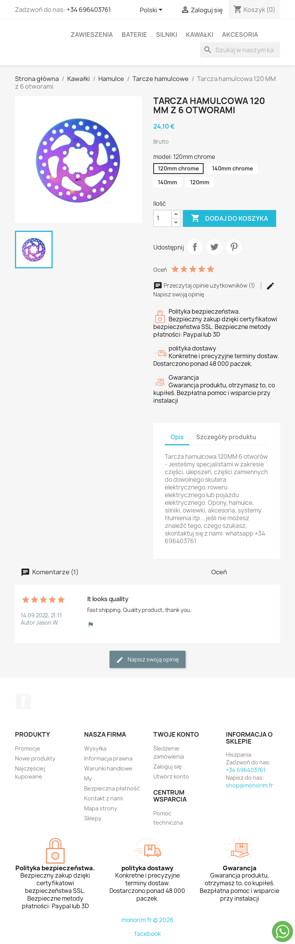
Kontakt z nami (103, 798)
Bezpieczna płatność (112, 788)
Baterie (134, 34)
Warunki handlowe (108, 768)
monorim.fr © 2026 (147, 920)
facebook (147, 934)
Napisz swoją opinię (147, 660)
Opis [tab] (177, 437)
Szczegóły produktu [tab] (226, 437)
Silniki (166, 34)
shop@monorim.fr (249, 785)
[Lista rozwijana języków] (152, 10)
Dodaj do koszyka (229, 218)
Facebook (23, 701)
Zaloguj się (167, 766)
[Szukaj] (240, 50)
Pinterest (234, 247)
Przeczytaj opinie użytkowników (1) (204, 285)
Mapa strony (100, 808)
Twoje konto (176, 734)
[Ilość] (162, 218)
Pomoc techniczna (168, 818)
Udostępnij (194, 247)
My (88, 778)
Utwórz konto (171, 776)
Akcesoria (240, 34)
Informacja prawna (108, 758)
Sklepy (92, 818)
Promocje (27, 748)
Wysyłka (95, 748)
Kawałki (199, 34)
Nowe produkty (35, 758)
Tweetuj (214, 247)
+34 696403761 (88, 9)
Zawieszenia (92, 34)
